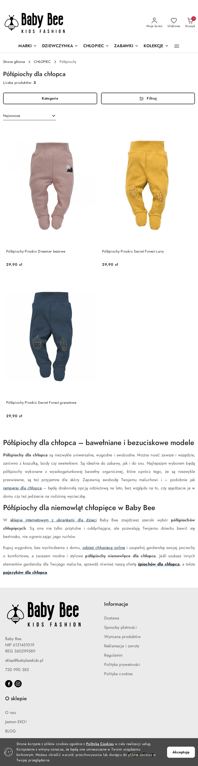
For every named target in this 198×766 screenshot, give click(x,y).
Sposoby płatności (120, 627)
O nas (10, 712)
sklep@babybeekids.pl (24, 660)
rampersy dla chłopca (22, 488)
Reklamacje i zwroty (121, 646)
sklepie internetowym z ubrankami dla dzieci (53, 520)
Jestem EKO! (16, 722)
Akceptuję (180, 752)
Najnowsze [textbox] (11, 115)
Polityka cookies (118, 674)
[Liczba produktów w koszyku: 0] (190, 22)
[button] (177, 46)
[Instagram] (18, 683)
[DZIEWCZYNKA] (60, 46)
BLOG (10, 731)
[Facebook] (8, 683)
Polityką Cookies (100, 743)
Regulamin (113, 655)
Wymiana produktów (122, 637)
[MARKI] (27, 46)
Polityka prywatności (122, 664)
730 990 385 (17, 670)
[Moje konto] (154, 22)
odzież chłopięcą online (103, 548)
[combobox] (29, 115)
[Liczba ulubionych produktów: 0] (174, 22)
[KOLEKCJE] (156, 46)
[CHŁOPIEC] (96, 46)
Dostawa (111, 618)
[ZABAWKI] (126, 46)
